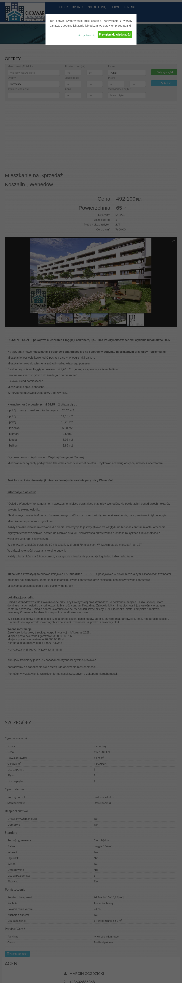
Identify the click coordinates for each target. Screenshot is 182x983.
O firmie (161, 969)
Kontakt (115, 977)
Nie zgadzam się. (86, 35)
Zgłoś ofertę (143, 969)
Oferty (114, 969)
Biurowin (26, 968)
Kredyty (127, 969)
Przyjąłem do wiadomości (115, 34)
